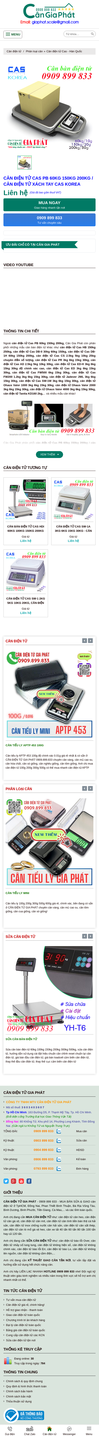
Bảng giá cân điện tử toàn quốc (25, 1330)
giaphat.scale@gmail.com (55, 22)
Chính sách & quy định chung (24, 1381)
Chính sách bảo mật (18, 1396)
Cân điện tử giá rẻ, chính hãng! (25, 1304)
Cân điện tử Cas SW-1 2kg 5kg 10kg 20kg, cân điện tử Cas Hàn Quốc (25, 603)
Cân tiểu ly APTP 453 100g (25, 745)
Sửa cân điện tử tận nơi (21, 1340)
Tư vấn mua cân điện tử (21, 1299)
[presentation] (84, 641)
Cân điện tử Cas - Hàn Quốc (64, 51)
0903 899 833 (44, 1140)
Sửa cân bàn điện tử (21, 1039)
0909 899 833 (44, 1131)
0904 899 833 (44, 1150)
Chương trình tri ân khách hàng (25, 1320)
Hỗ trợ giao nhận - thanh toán (24, 1310)
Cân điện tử (14, 51)
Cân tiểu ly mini (17, 893)
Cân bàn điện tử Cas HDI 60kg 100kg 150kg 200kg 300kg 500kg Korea (25, 531)
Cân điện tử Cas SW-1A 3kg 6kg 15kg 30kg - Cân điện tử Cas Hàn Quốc (73, 531)
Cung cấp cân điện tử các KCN (25, 1335)
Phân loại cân (34, 51)
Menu (15, 34)
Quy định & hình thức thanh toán (26, 1386)
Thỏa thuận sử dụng (19, 1401)
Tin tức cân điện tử (22, 1291)
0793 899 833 (44, 1168)
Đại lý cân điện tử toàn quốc (23, 1325)
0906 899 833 (44, 1159)
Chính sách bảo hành (19, 1391)
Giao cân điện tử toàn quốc (23, 1315)
